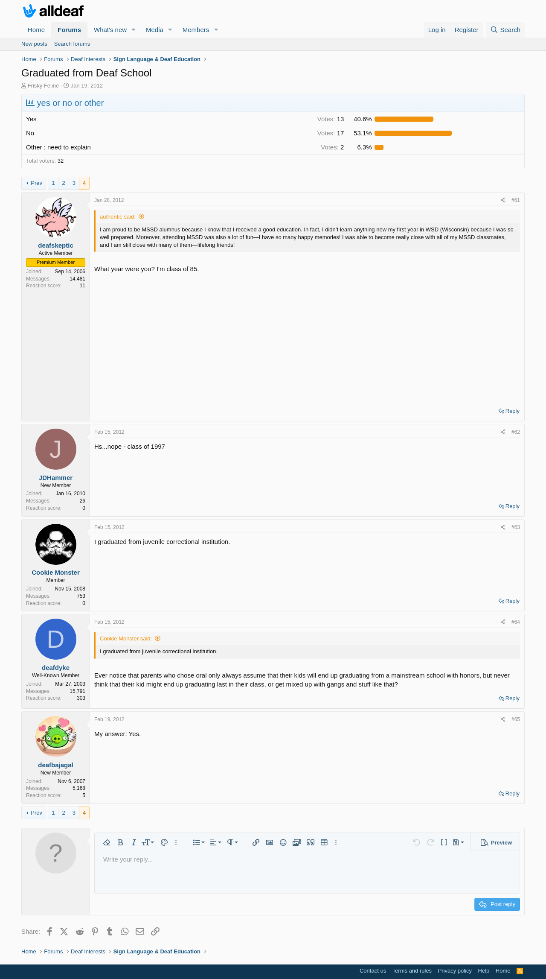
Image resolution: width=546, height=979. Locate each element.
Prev (36, 183)
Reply (512, 411)
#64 (515, 622)
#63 (515, 527)
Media (154, 29)
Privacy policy (455, 970)
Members (196, 29)
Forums (69, 29)
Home (36, 29)
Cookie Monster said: (126, 638)
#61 (515, 200)
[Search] (505, 30)
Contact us (373, 970)
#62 (515, 432)
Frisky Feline (43, 85)
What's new (110, 29)
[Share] (503, 200)
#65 (515, 719)
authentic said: (118, 216)
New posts (34, 44)
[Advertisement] (307, 337)
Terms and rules (412, 970)
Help (484, 970)
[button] (133, 30)
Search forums (72, 44)
